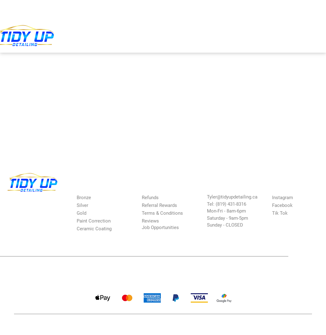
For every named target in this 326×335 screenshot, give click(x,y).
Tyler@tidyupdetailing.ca (232, 197)
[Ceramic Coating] (99, 228)
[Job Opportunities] (167, 227)
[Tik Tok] (294, 213)
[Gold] (99, 213)
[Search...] (210, 10)
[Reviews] (164, 221)
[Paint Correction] (99, 221)
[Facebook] (294, 205)
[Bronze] (99, 197)
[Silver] (99, 205)
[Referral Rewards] (164, 205)
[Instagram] (294, 197)
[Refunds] (164, 197)
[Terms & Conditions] (167, 213)
